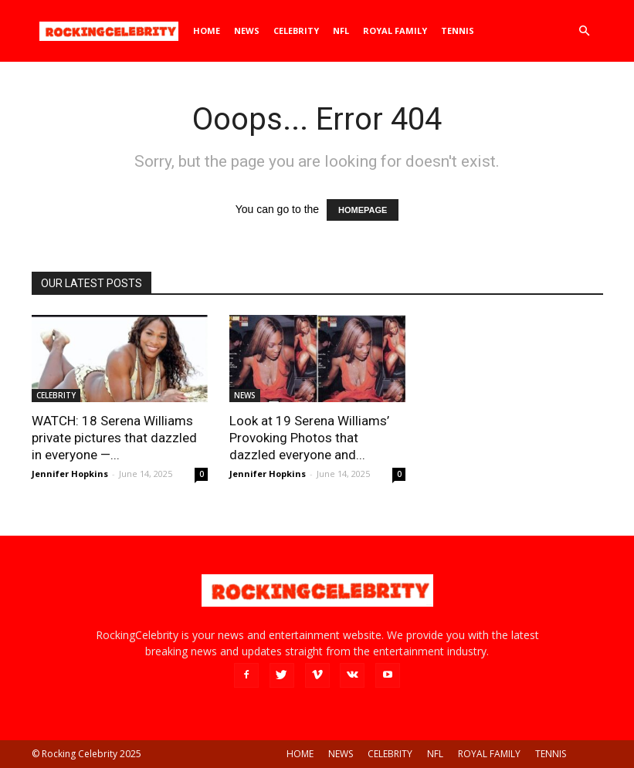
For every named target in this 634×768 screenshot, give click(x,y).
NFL (341, 30)
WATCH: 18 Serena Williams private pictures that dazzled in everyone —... (114, 437)
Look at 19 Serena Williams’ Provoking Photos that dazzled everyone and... (309, 437)
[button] (584, 31)
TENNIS (457, 30)
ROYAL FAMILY (395, 30)
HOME (206, 30)
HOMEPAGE (362, 210)
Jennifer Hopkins (70, 473)
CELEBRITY (296, 30)
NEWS (246, 30)
